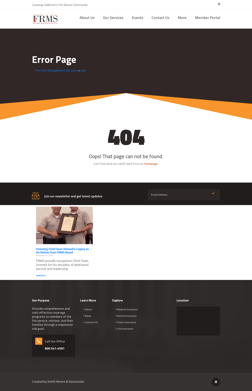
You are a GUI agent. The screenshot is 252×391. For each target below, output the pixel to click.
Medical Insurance (127, 309)
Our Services (113, 17)
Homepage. (151, 164)
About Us (87, 17)
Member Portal (207, 17)
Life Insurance (125, 329)
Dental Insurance (126, 316)
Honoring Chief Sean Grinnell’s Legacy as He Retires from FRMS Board (62, 250)
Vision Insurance (126, 322)
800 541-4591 (54, 348)
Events (137, 17)
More (182, 17)
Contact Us (160, 17)
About (88, 309)
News (88, 316)
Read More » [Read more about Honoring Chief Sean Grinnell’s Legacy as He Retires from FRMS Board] (41, 275)
